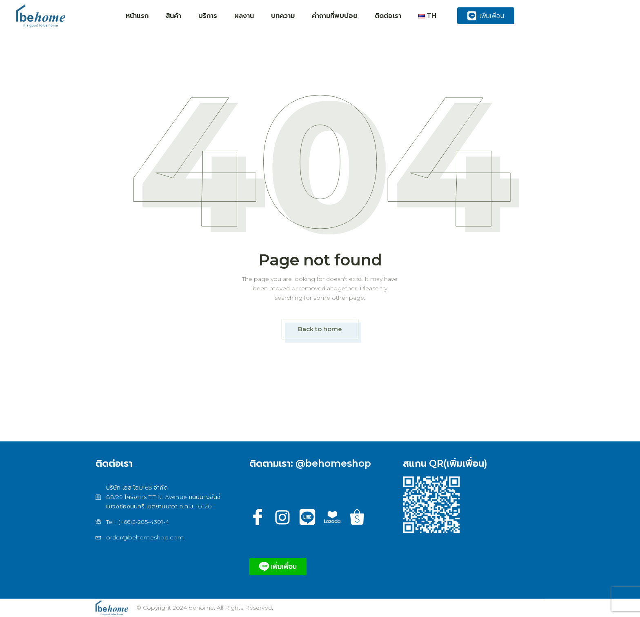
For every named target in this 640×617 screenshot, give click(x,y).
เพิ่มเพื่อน (485, 16)
